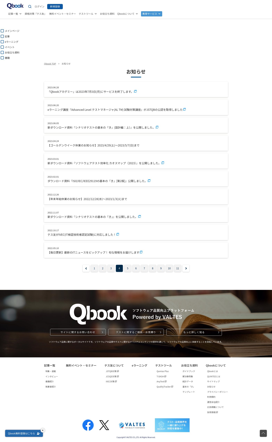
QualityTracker (165, 386)
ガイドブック (188, 371)
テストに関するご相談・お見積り (136, 332)
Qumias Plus (163, 371)
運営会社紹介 (213, 401)
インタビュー (51, 376)
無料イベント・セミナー (62, 13)
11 (177, 268)
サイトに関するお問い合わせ (78, 332)
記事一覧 (13, 13)
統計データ (187, 381)
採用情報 (212, 412)
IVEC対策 (111, 381)
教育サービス (149, 13)
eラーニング (139, 365)
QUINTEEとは (213, 376)
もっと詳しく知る (194, 332)
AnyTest (162, 381)
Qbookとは (212, 371)
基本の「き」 (188, 386)
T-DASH (161, 376)
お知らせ (211, 386)
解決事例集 (187, 376)
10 (169, 268)
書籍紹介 (49, 381)
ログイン (39, 6)
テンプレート (188, 391)
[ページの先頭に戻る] (263, 433)
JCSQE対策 (112, 376)
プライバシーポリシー (217, 391)
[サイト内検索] (29, 6)
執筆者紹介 (50, 386)
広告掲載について (215, 406)
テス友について (114, 365)
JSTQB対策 (112, 371)
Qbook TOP (50, 63)
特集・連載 (50, 371)
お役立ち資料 (107, 13)
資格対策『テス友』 (35, 13)
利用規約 (211, 396)
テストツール (86, 13)
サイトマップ (213, 381)
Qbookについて (125, 13)
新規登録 (55, 6)
